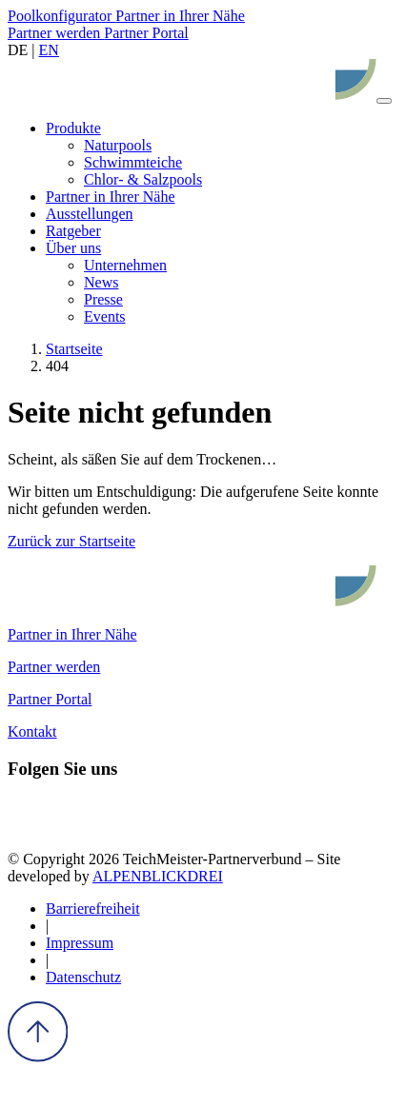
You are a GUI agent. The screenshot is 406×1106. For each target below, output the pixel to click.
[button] (73, 128)
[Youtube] (130, 827)
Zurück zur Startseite (71, 541)
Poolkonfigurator (61, 16)
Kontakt (32, 731)
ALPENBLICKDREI (157, 876)
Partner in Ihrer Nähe (180, 16)
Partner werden (56, 33)
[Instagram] (60, 827)
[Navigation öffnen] (384, 101)
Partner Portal (146, 33)
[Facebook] (25, 827)
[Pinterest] (95, 827)
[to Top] (38, 1057)
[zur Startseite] (192, 96)
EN (49, 50)
